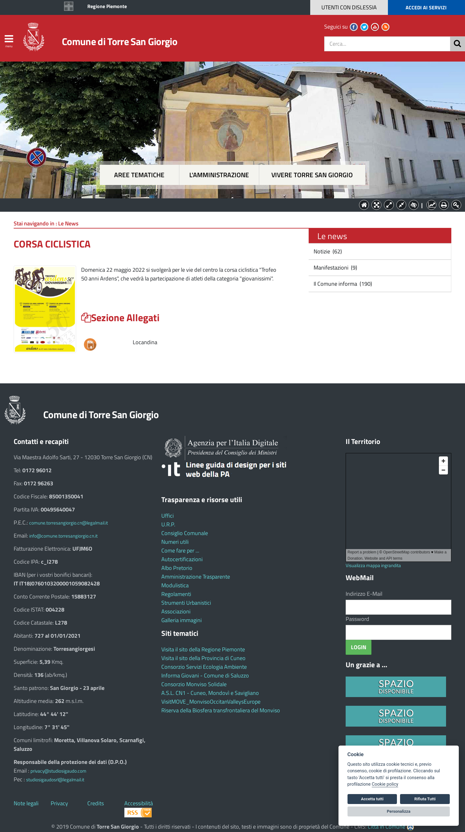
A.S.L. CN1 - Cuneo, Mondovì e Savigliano (210, 693)
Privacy (59, 803)
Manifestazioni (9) (334, 267)
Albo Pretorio (176, 568)
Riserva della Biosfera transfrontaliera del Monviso (220, 710)
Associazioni (176, 611)
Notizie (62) (327, 251)
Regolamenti (176, 594)
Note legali (26, 803)
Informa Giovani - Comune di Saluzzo (205, 675)
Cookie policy (385, 784)
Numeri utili (175, 542)
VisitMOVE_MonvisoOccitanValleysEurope (210, 701)
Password (357, 619)
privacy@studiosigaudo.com (58, 770)
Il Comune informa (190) (342, 284)
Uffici (167, 515)
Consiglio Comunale (184, 533)
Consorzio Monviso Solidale (194, 684)
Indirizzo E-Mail (364, 593)
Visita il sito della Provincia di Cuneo (203, 658)
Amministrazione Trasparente (195, 576)
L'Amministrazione (228, 204)
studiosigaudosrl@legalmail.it (55, 779)
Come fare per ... (180, 550)
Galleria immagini (181, 620)
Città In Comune (386, 826)
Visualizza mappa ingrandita (373, 565)
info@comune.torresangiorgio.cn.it (63, 535)
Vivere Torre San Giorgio (312, 175)
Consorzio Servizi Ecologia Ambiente (204, 667)
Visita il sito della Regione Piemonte (203, 649)
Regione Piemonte (107, 6)
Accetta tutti (372, 799)
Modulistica (175, 585)
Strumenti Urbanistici (186, 603)
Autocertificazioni (182, 559)
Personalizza (399, 811)
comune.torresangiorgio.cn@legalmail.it (68, 522)
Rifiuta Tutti (424, 799)
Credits (95, 803)
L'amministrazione (219, 175)
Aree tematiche (139, 175)
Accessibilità (138, 803)
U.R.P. (168, 524)
